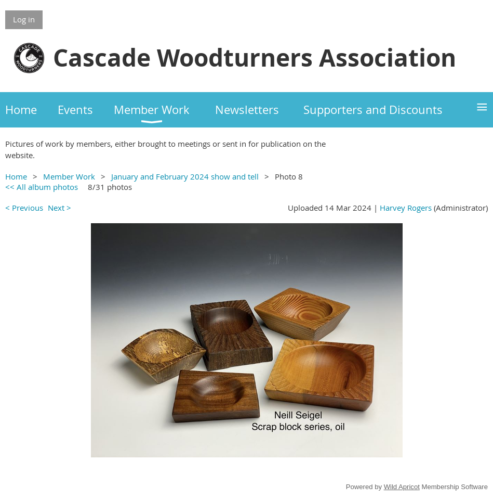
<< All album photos (41, 187)
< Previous (24, 207)
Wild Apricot (402, 487)
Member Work (69, 176)
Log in (24, 19)
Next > (59, 207)
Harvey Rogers (406, 207)
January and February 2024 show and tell (185, 176)
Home (16, 176)
